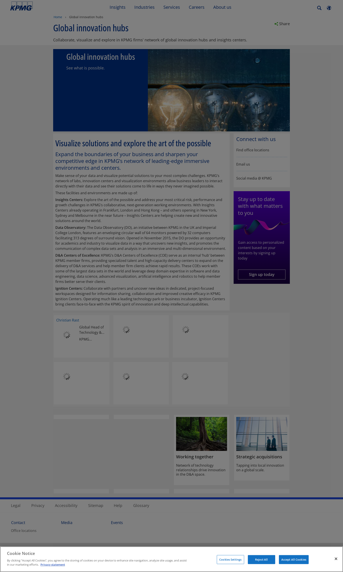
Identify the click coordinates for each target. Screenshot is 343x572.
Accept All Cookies (293, 559)
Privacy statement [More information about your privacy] (52, 565)
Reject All (261, 559)
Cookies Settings (230, 559)
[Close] (336, 558)
